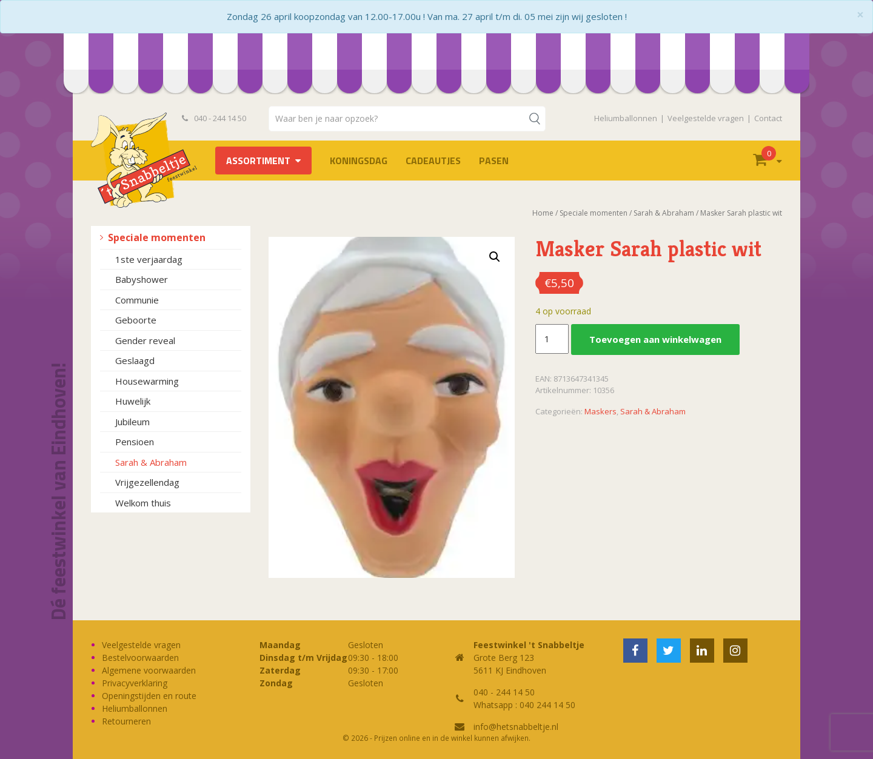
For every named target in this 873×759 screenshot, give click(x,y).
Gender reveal (145, 340)
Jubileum (132, 422)
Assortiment (258, 160)
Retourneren (126, 721)
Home (543, 213)
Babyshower (141, 279)
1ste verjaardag (148, 259)
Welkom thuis (143, 503)
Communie (137, 300)
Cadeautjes (433, 160)
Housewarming (147, 381)
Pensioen (134, 442)
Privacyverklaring (134, 683)
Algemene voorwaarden (149, 670)
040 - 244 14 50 (214, 118)
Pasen (494, 160)
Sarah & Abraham (151, 462)
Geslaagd (135, 360)
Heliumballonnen (625, 118)
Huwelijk (132, 401)
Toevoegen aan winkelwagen (655, 339)
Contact (768, 118)
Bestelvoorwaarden (140, 657)
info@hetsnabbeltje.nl (515, 726)
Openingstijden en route (149, 695)
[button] (495, 257)
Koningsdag (358, 160)
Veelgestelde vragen (705, 118)
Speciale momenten (157, 237)
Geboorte (135, 320)
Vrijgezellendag (147, 482)
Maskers (600, 411)
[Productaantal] (551, 339)
